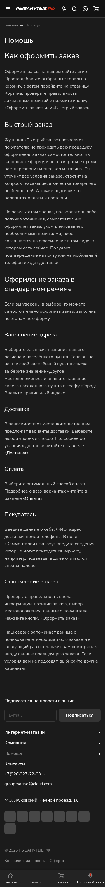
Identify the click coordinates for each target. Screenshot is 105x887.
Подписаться (80, 715)
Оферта (57, 860)
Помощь (13, 753)
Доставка (16, 453)
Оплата (32, 498)
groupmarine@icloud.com (28, 784)
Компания (15, 743)
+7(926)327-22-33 (22, 774)
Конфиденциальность (24, 860)
